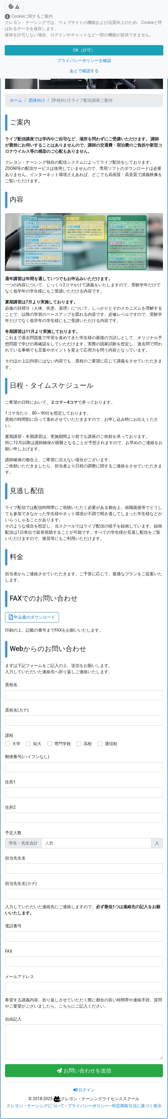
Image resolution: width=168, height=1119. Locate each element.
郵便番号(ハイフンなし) (27, 756)
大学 (16, 743)
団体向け (37, 100)
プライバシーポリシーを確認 (84, 60)
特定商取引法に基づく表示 (137, 1105)
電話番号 (13, 926)
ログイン (84, 1089)
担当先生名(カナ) (21, 883)
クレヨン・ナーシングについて (35, 1105)
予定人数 (13, 832)
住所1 (10, 782)
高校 (88, 743)
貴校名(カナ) (17, 710)
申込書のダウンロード (32, 617)
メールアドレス (19, 976)
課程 (9, 735)
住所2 (10, 807)
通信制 (111, 743)
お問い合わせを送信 (84, 1071)
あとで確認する (84, 70)
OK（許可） (84, 50)
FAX (8, 951)
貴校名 (11, 684)
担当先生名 (15, 858)
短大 (37, 743)
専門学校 (62, 743)
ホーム (16, 100)
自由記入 (13, 1019)
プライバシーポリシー (88, 1105)
